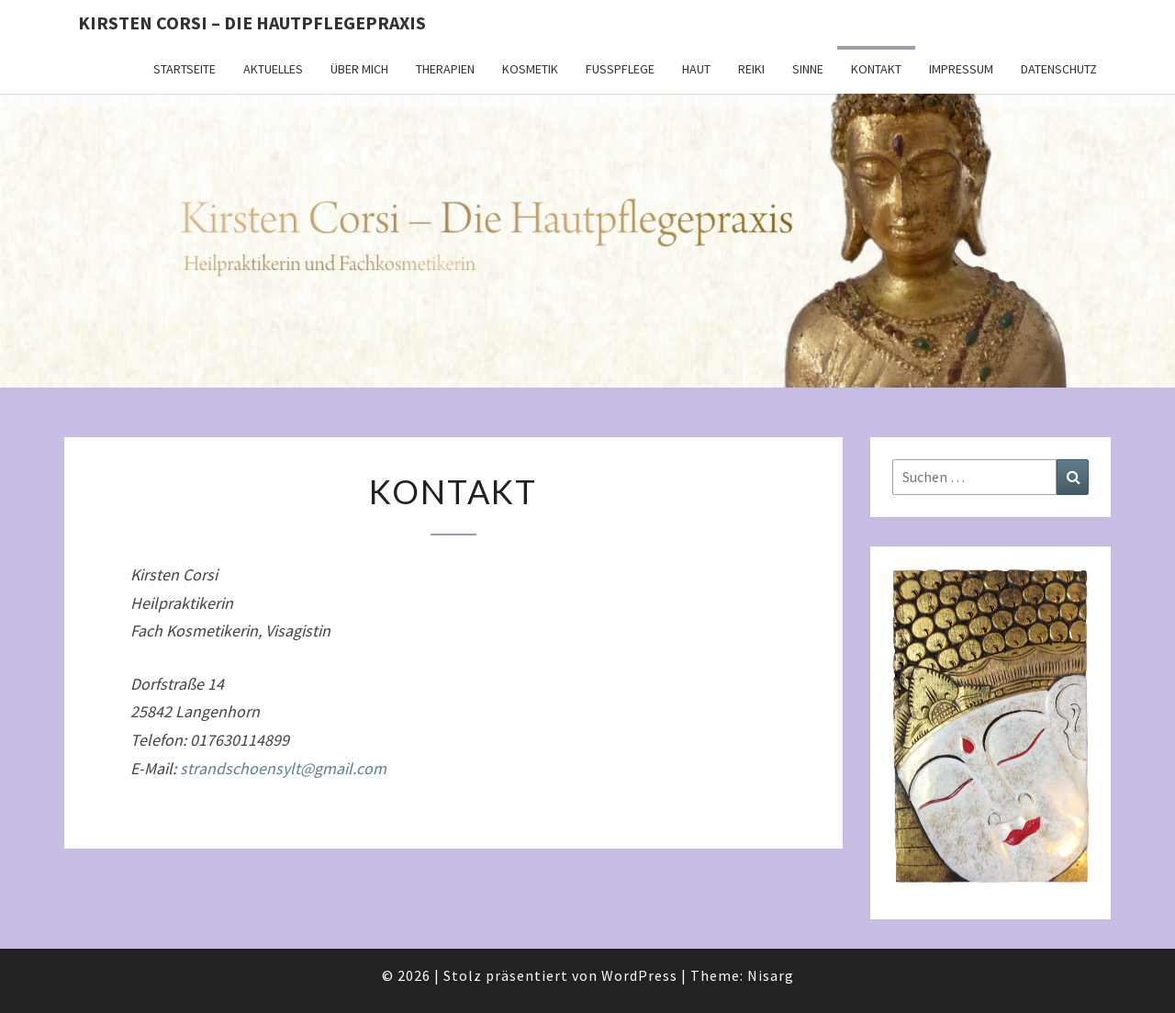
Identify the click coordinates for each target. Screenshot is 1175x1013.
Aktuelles (273, 69)
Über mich (359, 69)
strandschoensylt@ (283, 768)
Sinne (807, 69)
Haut (696, 69)
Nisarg (770, 975)
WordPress (639, 975)
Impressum (961, 69)
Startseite (184, 69)
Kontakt (876, 69)
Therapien (445, 69)
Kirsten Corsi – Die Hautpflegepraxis (252, 22)
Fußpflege (620, 69)
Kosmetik (530, 69)
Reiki (751, 69)
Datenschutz (1059, 69)
